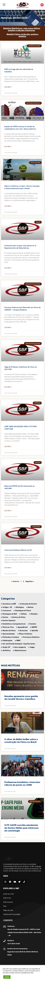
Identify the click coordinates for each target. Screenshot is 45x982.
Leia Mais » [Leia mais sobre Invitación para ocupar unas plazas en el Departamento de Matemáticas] (8, 268)
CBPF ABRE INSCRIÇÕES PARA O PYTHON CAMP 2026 (20, 427)
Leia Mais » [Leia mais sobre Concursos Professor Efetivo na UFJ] (8, 568)
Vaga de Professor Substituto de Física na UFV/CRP (20, 368)
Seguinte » (29, 581)
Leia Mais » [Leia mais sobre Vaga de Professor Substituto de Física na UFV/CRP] (8, 387)
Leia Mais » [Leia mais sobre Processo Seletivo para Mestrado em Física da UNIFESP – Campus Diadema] (8, 327)
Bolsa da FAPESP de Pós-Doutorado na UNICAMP (19, 487)
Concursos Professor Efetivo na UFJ (18, 550)
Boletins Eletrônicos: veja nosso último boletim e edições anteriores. (21, 29)
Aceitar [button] (7, 977)
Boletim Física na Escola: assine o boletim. (22, 35)
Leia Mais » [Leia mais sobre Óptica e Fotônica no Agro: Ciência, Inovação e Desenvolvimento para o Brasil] (8, 206)
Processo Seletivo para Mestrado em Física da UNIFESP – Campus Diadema (22, 308)
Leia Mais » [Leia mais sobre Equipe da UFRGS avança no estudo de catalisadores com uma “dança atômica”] (8, 146)
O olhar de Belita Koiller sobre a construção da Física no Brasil (21, 740)
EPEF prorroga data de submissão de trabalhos (18, 70)
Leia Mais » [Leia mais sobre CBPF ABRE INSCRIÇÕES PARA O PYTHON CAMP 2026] (8, 446)
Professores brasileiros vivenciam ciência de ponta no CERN (22, 783)
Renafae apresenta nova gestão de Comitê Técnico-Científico (21, 697)
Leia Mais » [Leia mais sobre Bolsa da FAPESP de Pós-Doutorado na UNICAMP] (8, 511)
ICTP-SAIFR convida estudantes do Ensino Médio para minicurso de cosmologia (21, 827)
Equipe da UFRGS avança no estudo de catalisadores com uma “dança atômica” (20, 127)
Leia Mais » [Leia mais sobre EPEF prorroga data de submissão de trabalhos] (8, 87)
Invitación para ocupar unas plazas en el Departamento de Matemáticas (20, 246)
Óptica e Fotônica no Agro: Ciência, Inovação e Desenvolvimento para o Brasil (22, 187)
